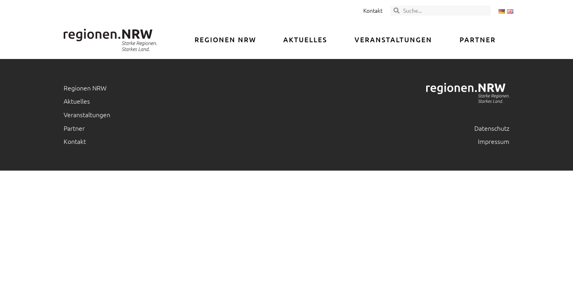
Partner (478, 39)
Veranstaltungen (393, 39)
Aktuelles (305, 39)
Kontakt (372, 10)
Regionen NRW (225, 39)
